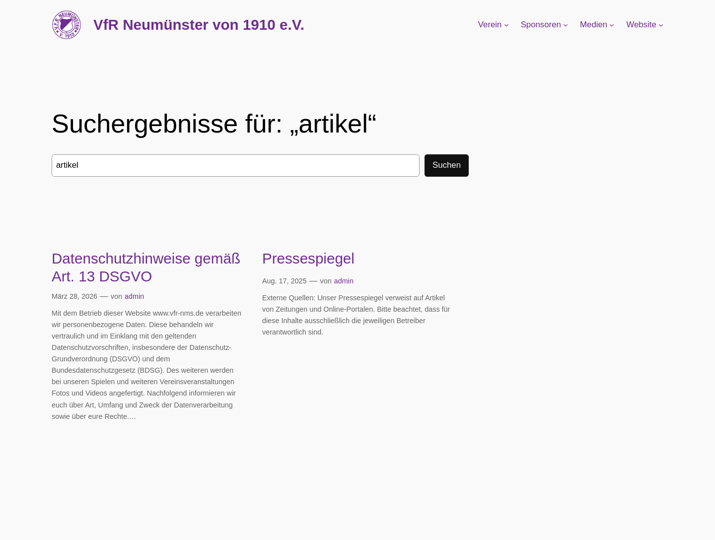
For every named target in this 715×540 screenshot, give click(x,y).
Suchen (446, 165)
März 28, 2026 (74, 296)
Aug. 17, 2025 (284, 281)
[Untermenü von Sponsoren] (565, 24)
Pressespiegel (308, 258)
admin (134, 296)
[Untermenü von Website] (660, 24)
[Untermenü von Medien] (611, 24)
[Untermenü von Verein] (506, 24)
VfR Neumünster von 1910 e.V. (198, 24)
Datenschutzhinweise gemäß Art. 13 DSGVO (146, 267)
